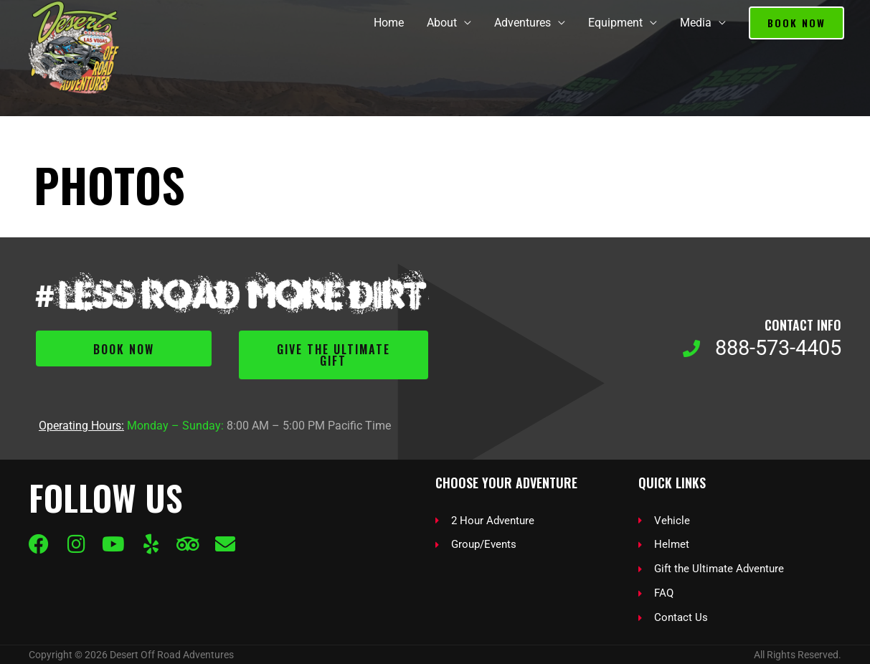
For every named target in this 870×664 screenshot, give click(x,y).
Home (389, 22)
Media (695, 22)
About (442, 22)
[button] (796, 22)
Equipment (615, 22)
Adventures (522, 22)
